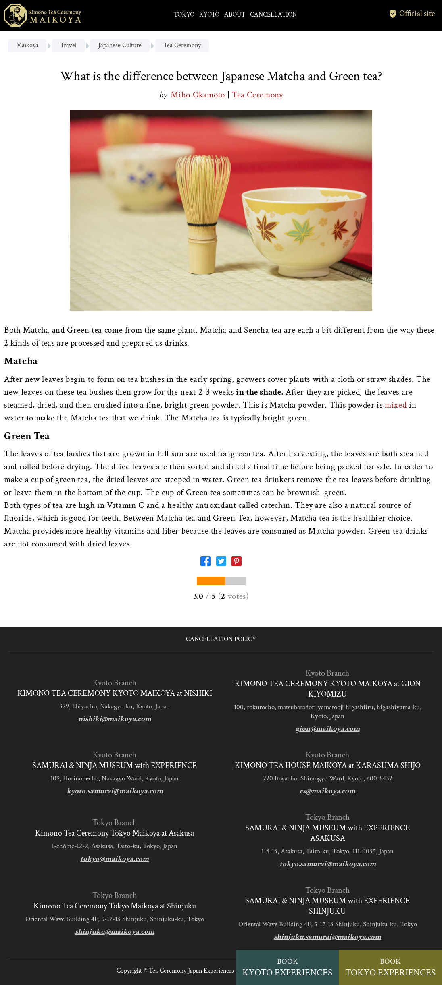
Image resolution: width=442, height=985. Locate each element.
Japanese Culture (120, 45)
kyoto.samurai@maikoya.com (115, 791)
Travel (68, 45)
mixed (396, 404)
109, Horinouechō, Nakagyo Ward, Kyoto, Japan (114, 778)
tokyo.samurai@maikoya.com (327, 864)
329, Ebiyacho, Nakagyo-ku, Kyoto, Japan (114, 706)
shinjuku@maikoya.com (114, 932)
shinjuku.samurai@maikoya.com (327, 937)
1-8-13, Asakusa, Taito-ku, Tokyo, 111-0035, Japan (327, 851)
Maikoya (27, 45)
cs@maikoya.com (327, 791)
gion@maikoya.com (328, 729)
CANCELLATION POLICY (221, 639)
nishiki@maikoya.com (114, 719)
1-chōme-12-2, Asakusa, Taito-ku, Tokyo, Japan (114, 846)
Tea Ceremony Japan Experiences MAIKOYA (206, 970)
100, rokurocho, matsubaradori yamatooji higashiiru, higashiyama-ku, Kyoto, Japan (327, 711)
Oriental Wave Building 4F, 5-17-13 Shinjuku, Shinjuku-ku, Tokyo (114, 919)
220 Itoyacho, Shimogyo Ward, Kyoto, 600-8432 (327, 778)
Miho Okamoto (199, 94)
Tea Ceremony (182, 45)
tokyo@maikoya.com (114, 859)
